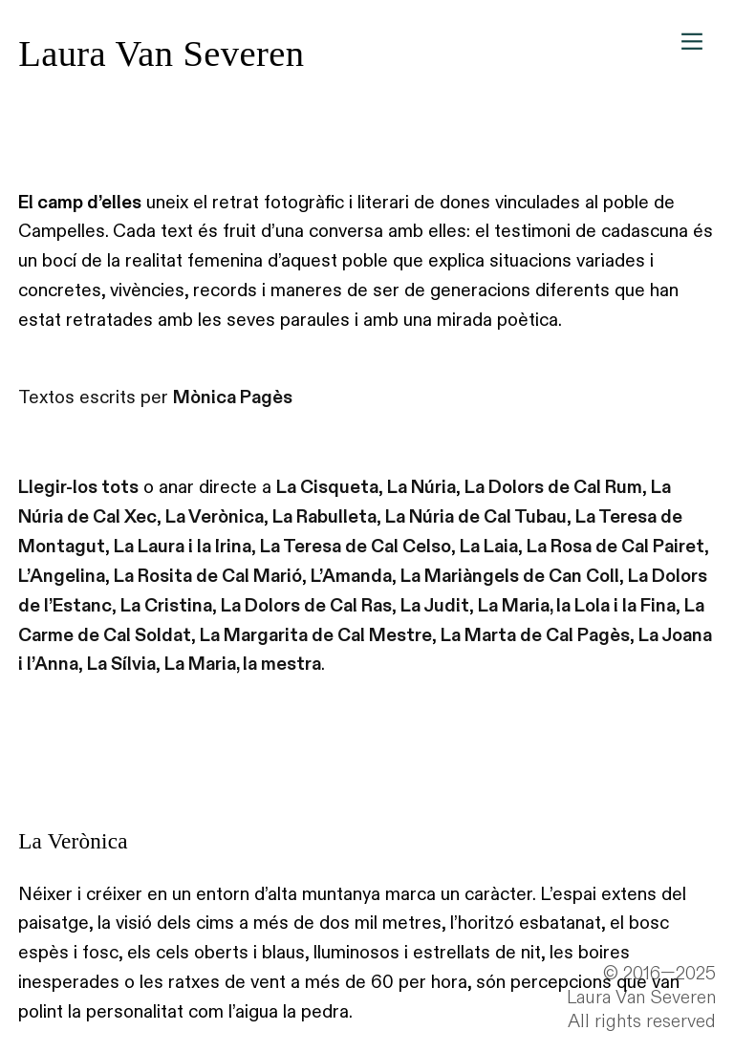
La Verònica (214, 517)
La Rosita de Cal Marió (208, 576)
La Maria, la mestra (242, 664)
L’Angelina (61, 576)
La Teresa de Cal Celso (355, 546)
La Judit (434, 605)
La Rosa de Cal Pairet (615, 546)
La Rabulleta (324, 517)
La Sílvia (121, 664)
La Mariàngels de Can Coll (509, 576)
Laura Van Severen (161, 53)
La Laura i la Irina (182, 546)
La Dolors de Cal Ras (306, 605)
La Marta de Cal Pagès (535, 635)
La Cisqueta (327, 487)
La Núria (421, 487)
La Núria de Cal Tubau (476, 517)
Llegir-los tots (78, 487)
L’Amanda (351, 576)
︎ (692, 41)
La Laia (489, 546)
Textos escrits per (155, 397)
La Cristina (166, 605)
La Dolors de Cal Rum (553, 487)
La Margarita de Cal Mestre (316, 635)
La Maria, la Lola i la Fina (577, 605)
